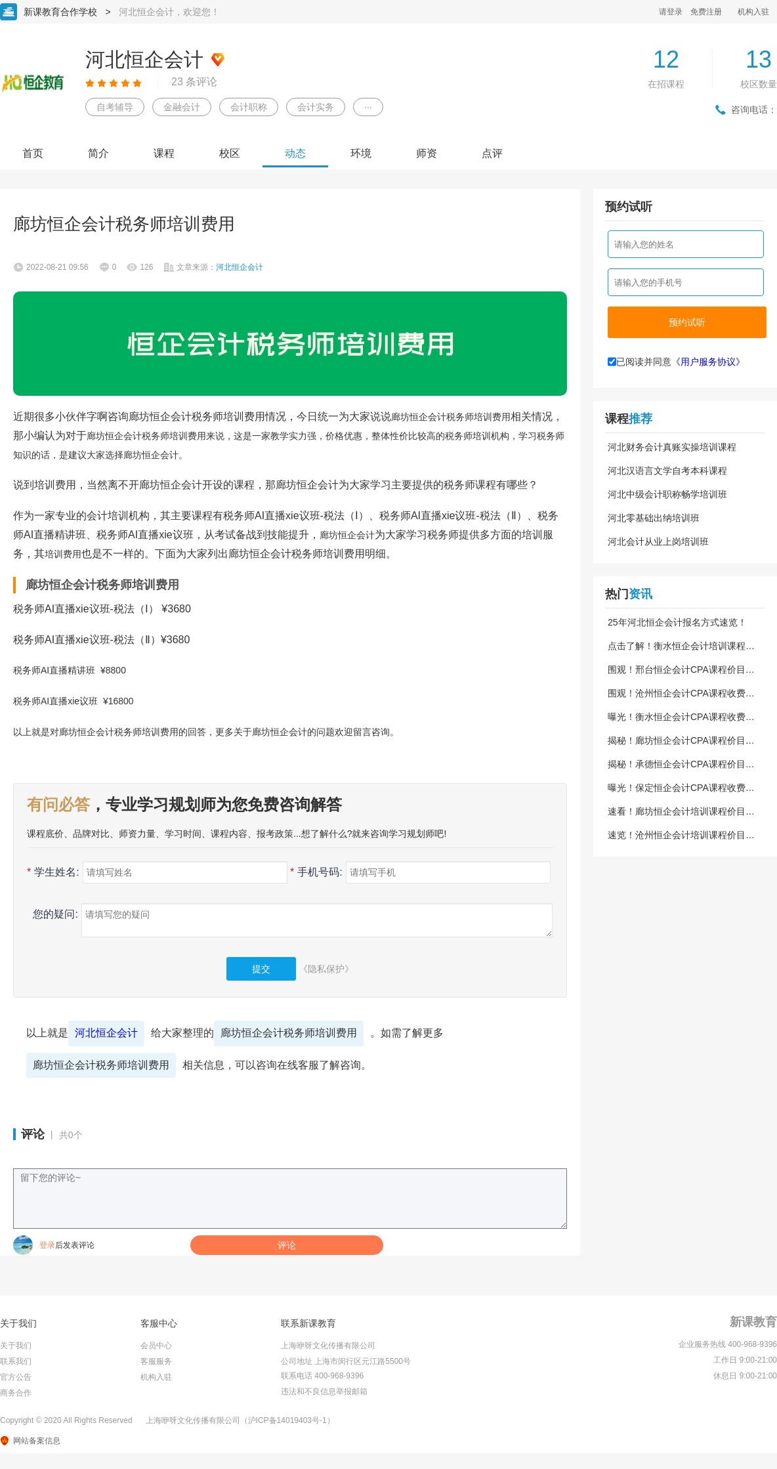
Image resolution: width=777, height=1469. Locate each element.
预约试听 (687, 322)
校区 (229, 153)
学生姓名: (53, 872)
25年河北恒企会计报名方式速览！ (677, 622)
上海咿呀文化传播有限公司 (328, 1345)
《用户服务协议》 (708, 361)
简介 (98, 153)
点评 (492, 153)
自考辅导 (114, 107)
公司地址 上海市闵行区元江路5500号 (346, 1361)
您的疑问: (52, 914)
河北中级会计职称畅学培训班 (667, 494)
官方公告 (16, 1377)
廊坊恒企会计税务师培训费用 (288, 1032)
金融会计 (181, 107)
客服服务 (156, 1361)
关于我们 (16, 1345)
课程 (164, 153)
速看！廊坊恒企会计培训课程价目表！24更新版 (677, 811)
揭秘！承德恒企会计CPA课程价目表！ (677, 764)
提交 (261, 969)
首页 (32, 153)
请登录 (670, 11)
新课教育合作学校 (60, 12)
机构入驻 (753, 11)
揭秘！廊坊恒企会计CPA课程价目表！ (677, 740)
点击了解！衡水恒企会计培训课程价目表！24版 (681, 645)
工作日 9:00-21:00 (745, 1360)
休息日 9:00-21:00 (745, 1375)
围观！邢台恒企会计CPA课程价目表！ (677, 669)
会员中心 (156, 1345)
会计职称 (248, 107)
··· (368, 107)
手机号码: (316, 872)
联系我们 (16, 1361)
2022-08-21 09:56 (57, 267)
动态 (295, 153)
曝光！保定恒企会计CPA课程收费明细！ (681, 787)
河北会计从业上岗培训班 (658, 541)
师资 (426, 153)
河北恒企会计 (106, 1032)
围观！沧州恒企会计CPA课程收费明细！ (681, 693)
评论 (287, 1245)
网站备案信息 (36, 1440)
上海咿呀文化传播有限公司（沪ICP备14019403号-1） (240, 1420)
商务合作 (16, 1392)
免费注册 (706, 11)
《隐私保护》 (326, 969)
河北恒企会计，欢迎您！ (169, 12)
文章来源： (220, 267)
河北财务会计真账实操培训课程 (672, 447)
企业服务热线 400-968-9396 (728, 1344)
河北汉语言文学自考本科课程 (667, 470)
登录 (47, 1245)
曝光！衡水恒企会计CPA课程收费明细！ (681, 716)
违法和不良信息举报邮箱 (324, 1391)
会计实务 (315, 107)
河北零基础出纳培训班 (654, 517)
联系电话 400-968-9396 (322, 1375)
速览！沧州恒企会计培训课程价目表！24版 (677, 835)
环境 (360, 153)
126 (146, 267)
